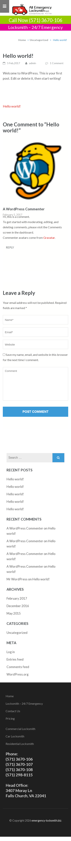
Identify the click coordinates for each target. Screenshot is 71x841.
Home (22, 40)
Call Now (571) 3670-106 (35, 20)
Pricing (10, 718)
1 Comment (57, 63)
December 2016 (18, 606)
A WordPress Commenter (24, 209)
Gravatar (49, 237)
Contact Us (13, 711)
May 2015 (14, 613)
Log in (11, 652)
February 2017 (17, 598)
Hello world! (12, 106)
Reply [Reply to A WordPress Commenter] (10, 247)
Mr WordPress (17, 579)
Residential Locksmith (20, 743)
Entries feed (15, 659)
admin (32, 63)
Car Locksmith (15, 736)
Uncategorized (39, 40)
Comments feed (18, 667)
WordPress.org (18, 674)
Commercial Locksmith (20, 728)
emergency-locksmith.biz (46, 820)
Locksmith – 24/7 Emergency (24, 703)
